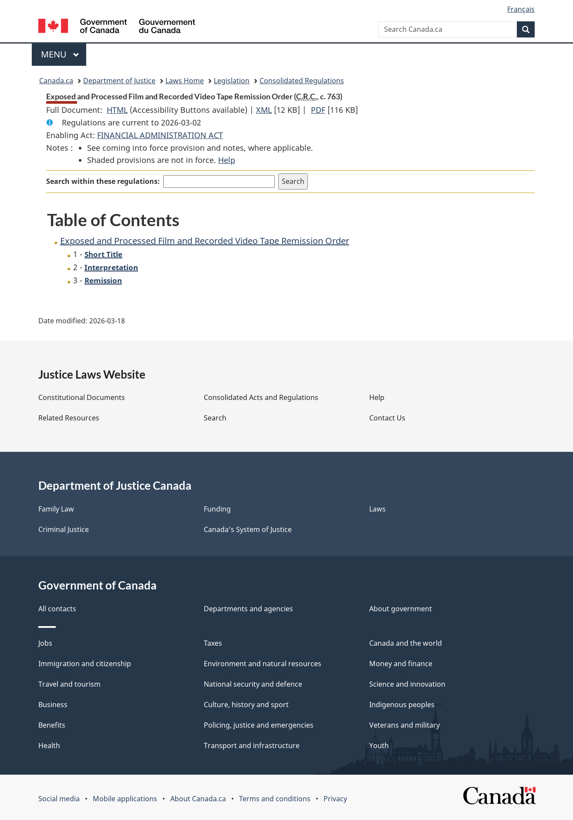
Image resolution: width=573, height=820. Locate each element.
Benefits (51, 725)
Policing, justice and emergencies (258, 725)
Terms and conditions (274, 798)
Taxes (213, 643)
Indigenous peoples (402, 704)
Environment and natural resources (262, 663)
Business (52, 704)
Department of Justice (119, 80)
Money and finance (400, 663)
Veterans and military (404, 725)
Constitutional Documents (81, 397)
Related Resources (68, 418)
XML (264, 110)
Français (521, 9)
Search (215, 418)
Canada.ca (56, 80)
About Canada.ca (198, 798)
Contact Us (387, 418)
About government (400, 608)
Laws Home (184, 80)
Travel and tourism (69, 684)
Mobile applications (125, 798)
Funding (217, 509)
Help (226, 160)
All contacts (57, 608)
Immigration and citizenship (84, 663)
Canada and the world (405, 643)
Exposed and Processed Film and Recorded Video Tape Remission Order (204, 241)
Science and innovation (407, 684)
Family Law (56, 509)
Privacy (335, 798)
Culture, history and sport (246, 704)
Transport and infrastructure (252, 745)
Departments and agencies (248, 608)
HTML (117, 110)
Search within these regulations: (103, 181)
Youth (379, 745)
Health (49, 745)
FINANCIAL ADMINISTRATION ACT (160, 135)
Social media (59, 798)
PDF (318, 110)
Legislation (231, 80)
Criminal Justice (63, 529)
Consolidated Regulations (302, 80)
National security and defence (253, 684)
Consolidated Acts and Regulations (261, 397)
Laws (377, 509)
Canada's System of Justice (248, 529)
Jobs (45, 643)
